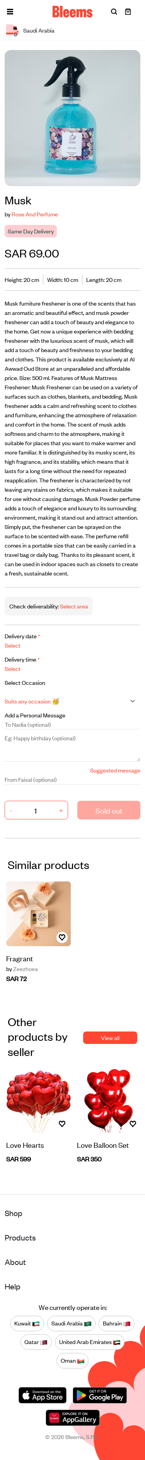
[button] (10, 12)
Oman (73, 1360)
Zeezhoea (22, 969)
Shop (13, 1213)
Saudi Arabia (71, 1323)
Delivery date (22, 636)
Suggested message (115, 770)
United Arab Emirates (90, 1342)
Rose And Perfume (35, 214)
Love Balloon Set (103, 1144)
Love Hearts (25, 1144)
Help (12, 1286)
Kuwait (27, 1323)
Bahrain (117, 1323)
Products (20, 1237)
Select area (73, 606)
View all (110, 1037)
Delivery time (22, 659)
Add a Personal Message (35, 715)
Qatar (36, 1342)
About (15, 1261)
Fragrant (19, 958)
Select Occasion (25, 682)
